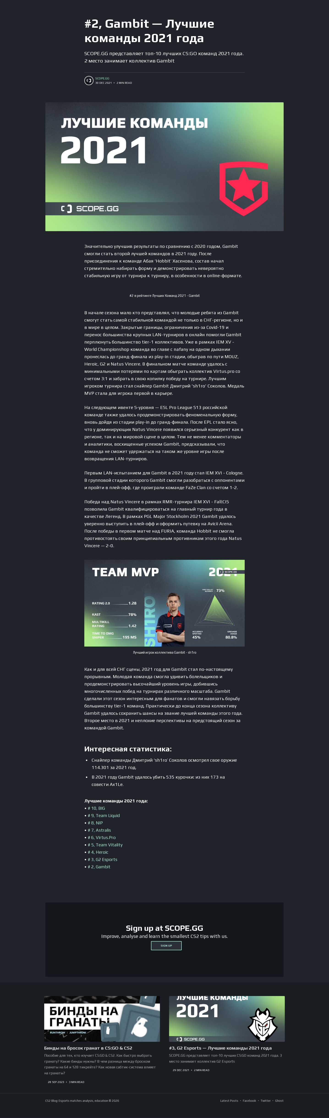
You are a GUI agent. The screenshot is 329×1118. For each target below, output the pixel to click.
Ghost (279, 1101)
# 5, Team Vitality (106, 844)
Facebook (249, 1101)
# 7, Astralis (100, 830)
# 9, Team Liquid (105, 815)
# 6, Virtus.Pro (103, 837)
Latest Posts (229, 1101)
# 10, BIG (97, 808)
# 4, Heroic (99, 852)
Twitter (266, 1101)
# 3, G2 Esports (104, 859)
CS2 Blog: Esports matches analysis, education (76, 1101)
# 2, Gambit (100, 866)
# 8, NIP (96, 822)
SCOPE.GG (102, 78)
